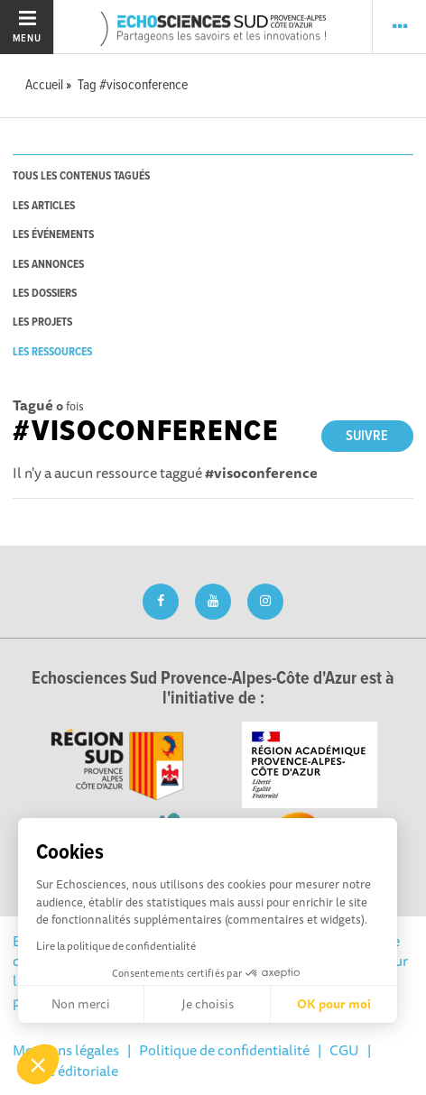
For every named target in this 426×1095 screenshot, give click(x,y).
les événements (53, 235)
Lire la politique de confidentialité (116, 945)
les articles (44, 206)
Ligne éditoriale (69, 1070)
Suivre (367, 436)
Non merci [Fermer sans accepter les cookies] (80, 1004)
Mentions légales (66, 1050)
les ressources (52, 352)
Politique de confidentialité (224, 1050)
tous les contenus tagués (81, 176)
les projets (42, 322)
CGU (344, 1050)
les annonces (48, 264)
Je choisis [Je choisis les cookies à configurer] (207, 1004)
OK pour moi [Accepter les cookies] (334, 1004)
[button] (38, 1064)
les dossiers (45, 293)
